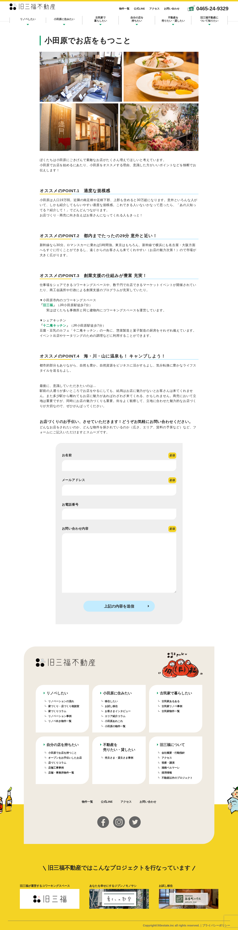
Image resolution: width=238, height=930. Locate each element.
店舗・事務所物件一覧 (61, 772)
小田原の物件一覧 (115, 726)
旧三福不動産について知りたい (204, 21)
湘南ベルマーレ (171, 767)
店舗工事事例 (56, 767)
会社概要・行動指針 (173, 752)
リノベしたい (33, 20)
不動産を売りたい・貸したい (170, 21)
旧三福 (48, 305)
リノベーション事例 (59, 716)
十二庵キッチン (54, 325)
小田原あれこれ (114, 721)
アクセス (148, 10)
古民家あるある (171, 701)
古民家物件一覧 (171, 711)
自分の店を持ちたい (135, 21)
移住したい (111, 701)
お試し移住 (111, 706)
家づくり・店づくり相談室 (63, 706)
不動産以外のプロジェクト (177, 777)
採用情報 (167, 772)
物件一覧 (118, 10)
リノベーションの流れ (61, 701)
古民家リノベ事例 (172, 706)
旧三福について (172, 745)
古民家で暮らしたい (101, 21)
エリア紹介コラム (115, 716)
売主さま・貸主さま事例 (119, 757)
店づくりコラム (57, 762)
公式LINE (133, 10)
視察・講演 (168, 762)
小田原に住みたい (67, 20)
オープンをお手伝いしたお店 (65, 757)
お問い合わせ (165, 10)
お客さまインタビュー (118, 711)
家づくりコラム (57, 711)
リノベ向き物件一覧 (59, 721)
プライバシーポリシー (216, 925)
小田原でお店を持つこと (62, 752)
